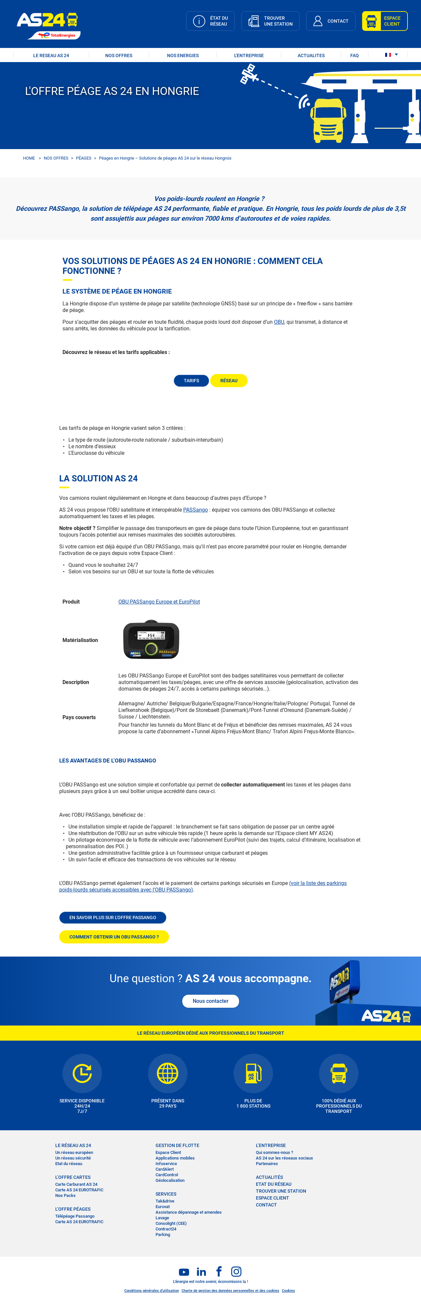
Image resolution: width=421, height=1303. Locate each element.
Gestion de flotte (177, 1145)
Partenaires (267, 1163)
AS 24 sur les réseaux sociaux (284, 1158)
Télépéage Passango (74, 1216)
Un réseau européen (74, 1152)
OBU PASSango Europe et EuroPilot (159, 602)
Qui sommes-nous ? (274, 1152)
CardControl (167, 1174)
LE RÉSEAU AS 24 (73, 1145)
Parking (163, 1234)
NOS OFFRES (118, 55)
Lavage (162, 1217)
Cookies (288, 1291)
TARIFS (191, 380)
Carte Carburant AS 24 (76, 1184)
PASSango (195, 510)
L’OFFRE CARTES (72, 1177)
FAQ (354, 55)
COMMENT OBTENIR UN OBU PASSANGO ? (114, 936)
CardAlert (165, 1169)
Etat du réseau (68, 1163)
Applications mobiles (175, 1158)
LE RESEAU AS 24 (51, 55)
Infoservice (166, 1163)
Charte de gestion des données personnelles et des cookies (230, 1291)
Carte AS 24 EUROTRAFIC (79, 1189)
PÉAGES (83, 158)
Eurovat (163, 1206)
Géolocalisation (170, 1180)
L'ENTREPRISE (249, 55)
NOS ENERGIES (183, 55)
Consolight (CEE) (171, 1223)
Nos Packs (65, 1195)
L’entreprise (271, 1145)
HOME (29, 158)
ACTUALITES (311, 55)
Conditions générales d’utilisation (151, 1291)
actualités (269, 1177)
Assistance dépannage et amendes (189, 1212)
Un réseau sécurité (73, 1158)
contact (266, 1204)
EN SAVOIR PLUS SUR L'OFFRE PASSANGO (112, 917)
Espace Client (168, 1152)
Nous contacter (211, 1001)
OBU (279, 322)
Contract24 (166, 1228)
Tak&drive (165, 1201)
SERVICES (166, 1194)
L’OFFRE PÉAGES (72, 1209)
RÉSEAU (228, 380)
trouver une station (281, 1191)
